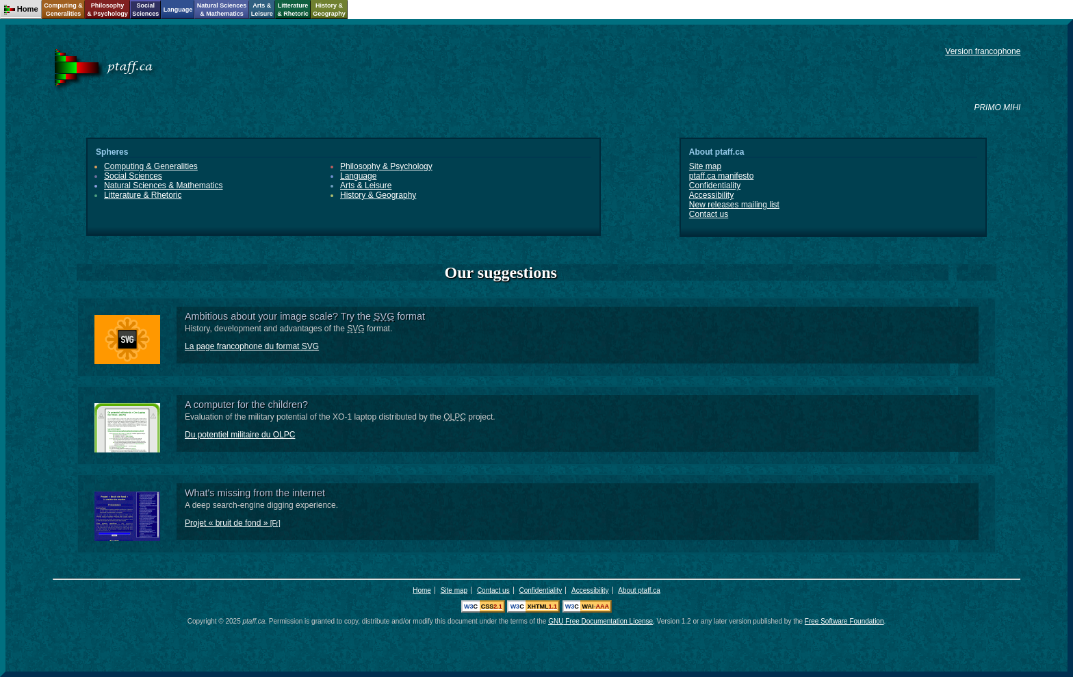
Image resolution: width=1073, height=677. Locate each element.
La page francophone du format (252, 346)
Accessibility (711, 195)
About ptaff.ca (639, 590)
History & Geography (378, 195)
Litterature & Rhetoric (142, 195)
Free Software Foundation (844, 621)
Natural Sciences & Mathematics (163, 185)
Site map (705, 166)
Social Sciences (133, 176)
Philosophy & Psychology (386, 166)
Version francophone (982, 51)
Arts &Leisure (262, 9)
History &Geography (329, 9)
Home (422, 590)
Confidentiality (714, 185)
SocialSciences (145, 9)
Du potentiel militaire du (240, 434)
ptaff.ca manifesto (721, 176)
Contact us (708, 214)
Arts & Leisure (365, 185)
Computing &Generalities (63, 9)
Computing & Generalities (151, 166)
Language (358, 176)
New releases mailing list (734, 204)
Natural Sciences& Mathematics (222, 9)
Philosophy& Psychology (107, 9)
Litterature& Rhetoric (293, 9)
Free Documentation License (600, 621)
